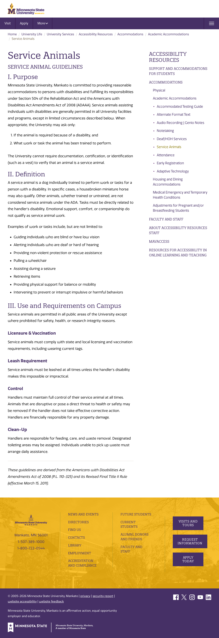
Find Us (74, 530)
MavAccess (159, 241)
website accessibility (22, 601)
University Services (60, 34)
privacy (85, 596)
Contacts (76, 537)
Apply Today (188, 559)
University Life (31, 34)
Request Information (190, 541)
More (42, 23)
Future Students (136, 514)
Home (12, 34)
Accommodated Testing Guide (180, 106)
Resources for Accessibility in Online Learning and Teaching (178, 252)
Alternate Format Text (173, 114)
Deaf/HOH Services (172, 139)
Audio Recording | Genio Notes (180, 123)
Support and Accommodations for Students (178, 71)
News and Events (83, 514)
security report (103, 596)
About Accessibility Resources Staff (178, 230)
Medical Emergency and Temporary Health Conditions (180, 194)
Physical (159, 90)
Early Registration (170, 163)
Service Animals (169, 147)
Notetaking (165, 131)
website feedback (51, 601)
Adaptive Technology (173, 171)
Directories (78, 522)
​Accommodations (130, 34)
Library (74, 545)
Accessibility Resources (96, 34)
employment (79, 553)
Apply (24, 23)
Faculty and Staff (166, 219)
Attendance (166, 155)
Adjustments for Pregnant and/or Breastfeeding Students (178, 207)
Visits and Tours (188, 523)
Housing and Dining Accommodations (168, 181)
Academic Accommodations (168, 34)
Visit (7, 23)
